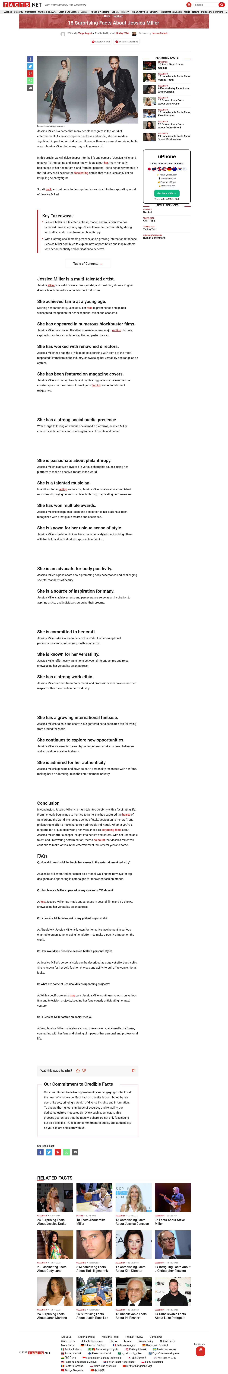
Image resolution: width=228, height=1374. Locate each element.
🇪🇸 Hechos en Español (154, 1345)
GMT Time (149, 220)
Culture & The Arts (47, 12)
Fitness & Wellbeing (99, 12)
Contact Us (155, 1336)
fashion (96, 385)
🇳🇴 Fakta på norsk (70, 1353)
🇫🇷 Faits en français (123, 1345)
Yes (43, 901)
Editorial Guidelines (128, 41)
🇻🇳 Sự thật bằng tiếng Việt (136, 1366)
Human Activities (139, 12)
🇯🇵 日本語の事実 (136, 1357)
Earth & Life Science (69, 12)
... (227, 12)
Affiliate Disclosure (90, 1341)
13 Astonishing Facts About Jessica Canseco (132, 1222)
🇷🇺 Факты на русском (101, 1366)
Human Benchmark (154, 237)
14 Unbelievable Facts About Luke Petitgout (170, 1316)
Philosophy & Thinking (212, 12)
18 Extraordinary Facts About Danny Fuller (171, 102)
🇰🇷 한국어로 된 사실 (163, 1357)
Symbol (147, 212)
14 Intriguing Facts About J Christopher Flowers (173, 1269)
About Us (65, 1336)
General (115, 12)
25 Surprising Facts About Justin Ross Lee (92, 1316)
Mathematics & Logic (171, 12)
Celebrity (18, 12)
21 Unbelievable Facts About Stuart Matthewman (174, 138)
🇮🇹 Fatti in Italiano (70, 1349)
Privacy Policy (144, 1341)
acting (63, 489)
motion (116, 330)
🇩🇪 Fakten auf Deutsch (92, 1345)
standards (78, 1107)
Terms (126, 1341)
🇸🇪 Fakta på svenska (163, 1349)
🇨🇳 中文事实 (96, 1370)
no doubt (99, 840)
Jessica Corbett (160, 33)
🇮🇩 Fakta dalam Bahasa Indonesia (100, 1357)
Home (107, 16)
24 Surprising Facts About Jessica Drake (51, 1222)
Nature (195, 12)
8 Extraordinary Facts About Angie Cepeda (174, 90)
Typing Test (149, 229)
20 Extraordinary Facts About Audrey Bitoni (171, 126)
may (72, 995)
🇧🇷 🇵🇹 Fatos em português (102, 1349)
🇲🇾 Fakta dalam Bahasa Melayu (77, 1361)
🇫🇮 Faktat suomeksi (98, 1353)
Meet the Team (108, 1336)
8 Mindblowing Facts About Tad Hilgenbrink (92, 1269)
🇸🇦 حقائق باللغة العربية (128, 1353)
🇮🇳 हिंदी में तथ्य (67, 1357)
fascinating (81, 173)
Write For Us (67, 1341)
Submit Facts (166, 1341)
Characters (30, 12)
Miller (51, 285)
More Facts (66, 1345)
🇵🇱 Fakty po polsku (151, 1361)
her (106, 162)
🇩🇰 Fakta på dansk (134, 1349)
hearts (126, 814)
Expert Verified (102, 41)
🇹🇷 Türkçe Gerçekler (71, 1370)
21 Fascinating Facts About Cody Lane (51, 1269)
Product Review (133, 1336)
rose (89, 307)
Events (84, 12)
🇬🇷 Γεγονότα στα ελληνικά (162, 1353)
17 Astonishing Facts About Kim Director (130, 1269)
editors (61, 1112)
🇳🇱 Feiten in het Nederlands (117, 1361)
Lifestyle (154, 12)
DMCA (112, 1341)
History (125, 12)
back (49, 189)
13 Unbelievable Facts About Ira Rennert (131, 1316)
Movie (187, 12)
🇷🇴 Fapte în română (71, 1366)
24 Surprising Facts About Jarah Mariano (52, 1316)
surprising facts (111, 829)
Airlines (8, 12)
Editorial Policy (85, 1336)
